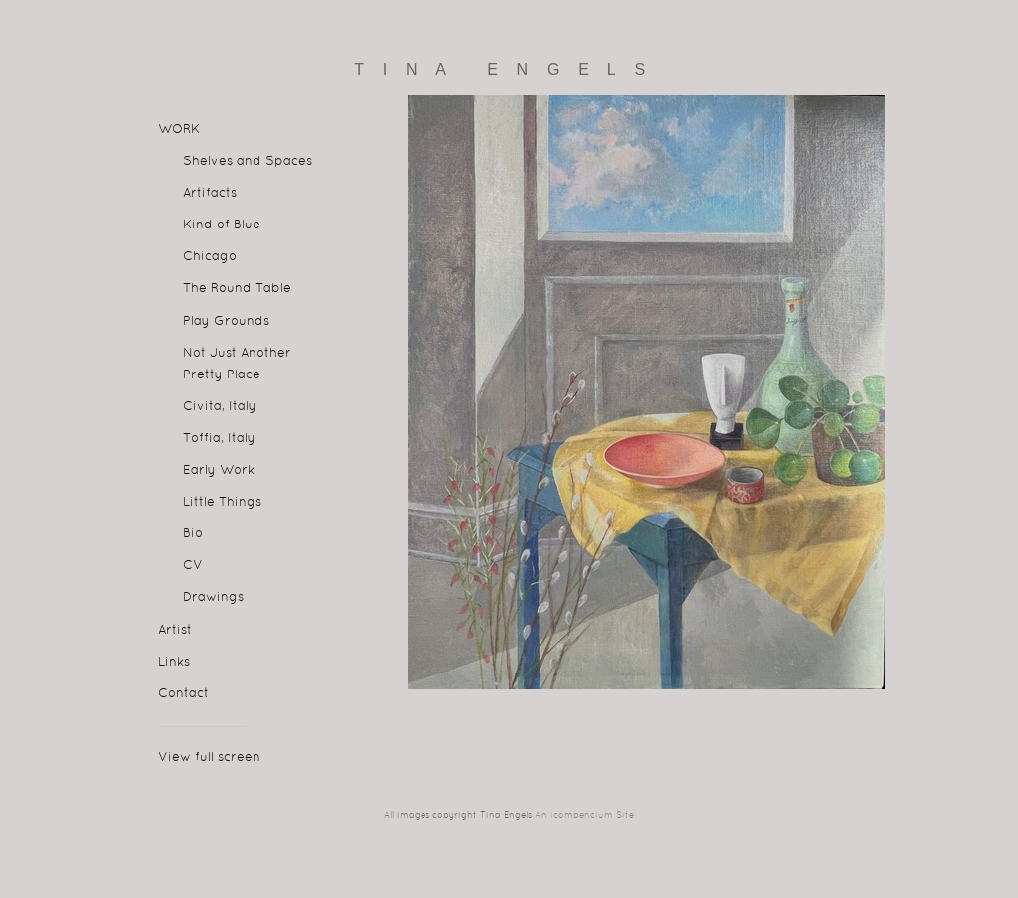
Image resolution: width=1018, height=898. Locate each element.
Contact (183, 694)
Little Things (222, 503)
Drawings (213, 598)
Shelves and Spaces (247, 162)
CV (193, 566)
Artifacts (210, 194)
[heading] (509, 69)
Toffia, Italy (219, 439)
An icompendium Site (584, 816)
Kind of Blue (221, 225)
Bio (193, 534)
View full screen (209, 758)
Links (174, 663)
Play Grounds (226, 322)
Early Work (218, 471)
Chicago (210, 257)
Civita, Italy (219, 407)
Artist (175, 631)
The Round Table (237, 289)
